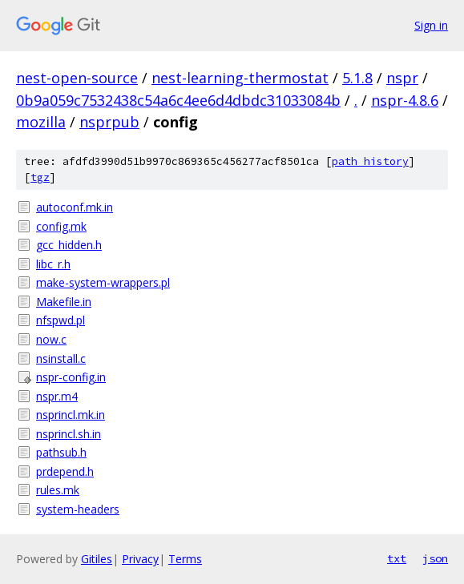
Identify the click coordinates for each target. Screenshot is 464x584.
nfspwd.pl (60, 320)
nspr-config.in (71, 377)
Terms (185, 558)
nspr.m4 (57, 396)
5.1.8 (357, 77)
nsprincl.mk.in (70, 414)
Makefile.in (63, 301)
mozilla (41, 121)
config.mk (61, 226)
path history (370, 161)
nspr (402, 77)
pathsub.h (61, 452)
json (435, 558)
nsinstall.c (61, 358)
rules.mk (57, 489)
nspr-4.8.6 (404, 100)
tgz (40, 177)
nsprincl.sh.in (68, 433)
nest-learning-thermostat (240, 77)
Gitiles (96, 558)
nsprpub (109, 121)
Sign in (431, 25)
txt (396, 558)
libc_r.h (53, 264)
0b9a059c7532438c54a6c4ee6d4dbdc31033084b (178, 100)
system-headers (77, 509)
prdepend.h (65, 471)
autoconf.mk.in (74, 207)
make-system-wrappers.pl (103, 282)
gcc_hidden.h (69, 244)
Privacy (140, 558)
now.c (51, 339)
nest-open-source (77, 77)
